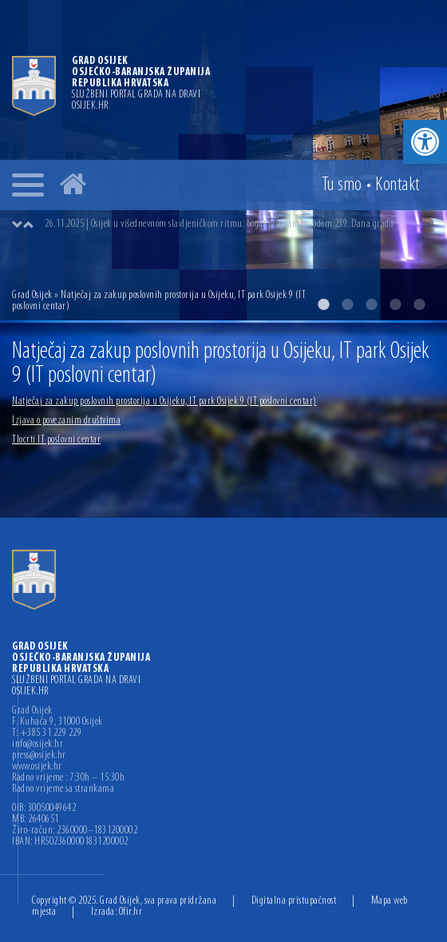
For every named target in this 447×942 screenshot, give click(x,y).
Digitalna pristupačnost (294, 901)
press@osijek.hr (39, 755)
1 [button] (323, 304)
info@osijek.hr (37, 744)
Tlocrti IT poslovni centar (56, 440)
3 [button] (371, 304)
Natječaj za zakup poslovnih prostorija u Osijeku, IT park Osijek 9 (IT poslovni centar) (164, 401)
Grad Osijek (33, 295)
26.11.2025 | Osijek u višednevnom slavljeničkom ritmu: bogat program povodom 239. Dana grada (219, 224)
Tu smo (342, 185)
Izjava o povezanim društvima (66, 421)
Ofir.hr (131, 912)
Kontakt (397, 185)
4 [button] (395, 304)
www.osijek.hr (37, 767)
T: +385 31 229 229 (46, 733)
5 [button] (419, 304)
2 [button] (347, 304)
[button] (425, 142)
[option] (239, 224)
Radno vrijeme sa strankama (63, 789)
